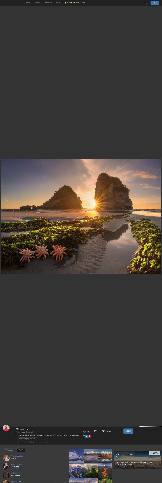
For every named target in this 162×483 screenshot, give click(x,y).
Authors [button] (38, 3)
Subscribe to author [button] (128, 431)
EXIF (21, 450)
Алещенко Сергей (24, 432)
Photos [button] (28, 3)
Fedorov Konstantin (17, 456)
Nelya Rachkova (16, 481)
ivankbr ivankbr (15, 473)
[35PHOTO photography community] (12, 3)
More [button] (58, 3)
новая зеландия (23, 438)
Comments (10, 450)
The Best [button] (49, 3)
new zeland (33, 438)
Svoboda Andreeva (16, 464)
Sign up (154, 3)
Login (146, 3)
